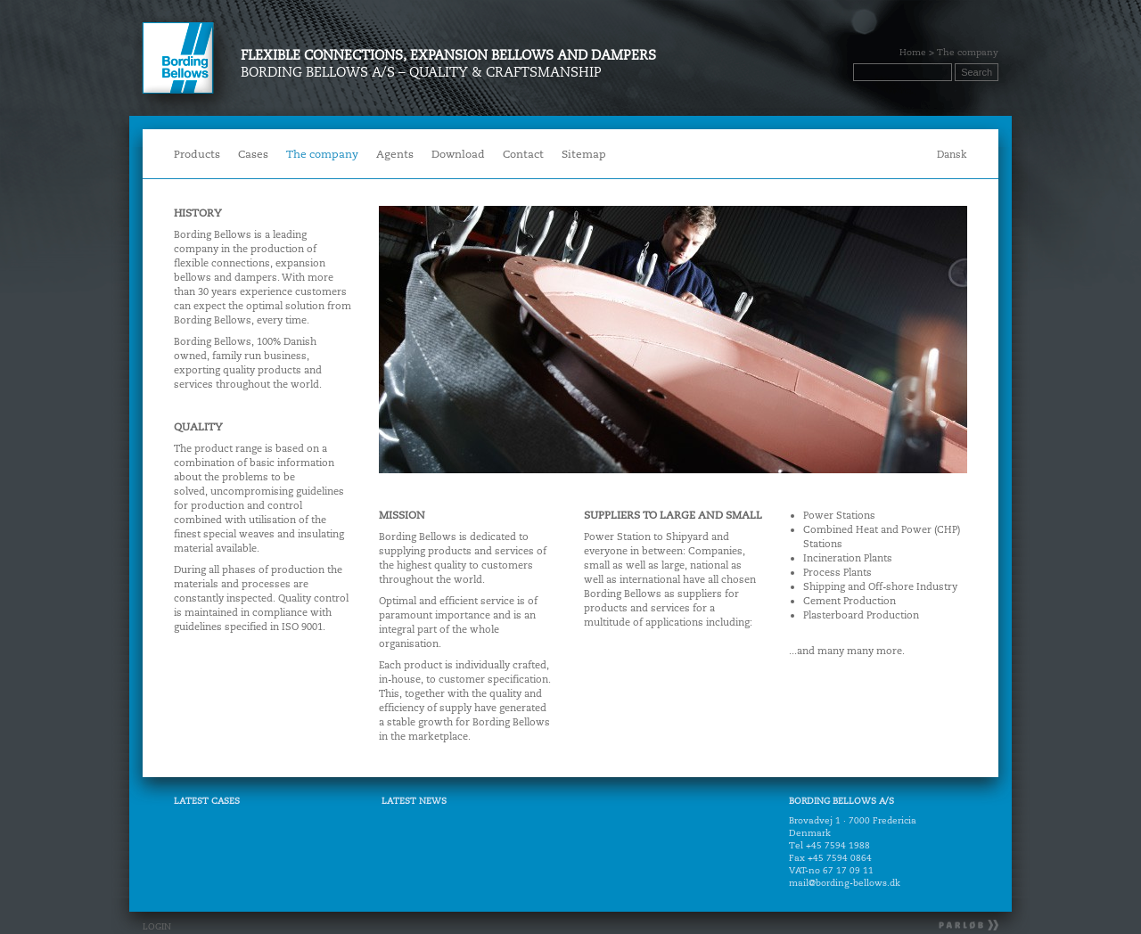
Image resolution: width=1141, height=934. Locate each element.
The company (322, 154)
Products (193, 155)
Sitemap (584, 154)
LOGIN (157, 926)
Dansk (952, 154)
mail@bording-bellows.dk (844, 883)
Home (912, 52)
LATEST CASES (207, 801)
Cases (253, 154)
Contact (519, 155)
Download (458, 154)
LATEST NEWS (414, 801)
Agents (395, 154)
